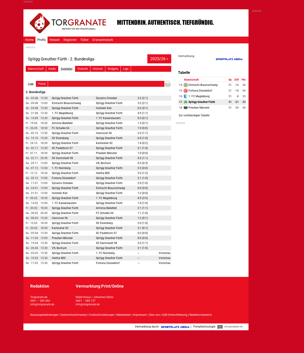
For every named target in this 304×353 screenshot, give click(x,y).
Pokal (41, 83)
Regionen (70, 40)
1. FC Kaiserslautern (108, 118)
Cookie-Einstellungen (101, 314)
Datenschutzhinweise (73, 314)
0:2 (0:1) (143, 108)
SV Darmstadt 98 (62, 158)
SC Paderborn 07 (62, 148)
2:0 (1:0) (143, 183)
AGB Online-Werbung (174, 314)
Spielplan (67, 68)
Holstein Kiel (103, 108)
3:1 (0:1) (143, 228)
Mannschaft (36, 68)
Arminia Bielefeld (62, 123)
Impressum (140, 314)
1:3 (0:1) (143, 123)
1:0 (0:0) (143, 128)
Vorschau (165, 253)
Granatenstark (102, 40)
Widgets (113, 68)
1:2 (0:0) (143, 193)
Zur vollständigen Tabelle (194, 115)
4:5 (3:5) (143, 198)
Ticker (84, 40)
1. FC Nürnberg (61, 168)
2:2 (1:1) (143, 133)
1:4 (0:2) (143, 143)
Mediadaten (124, 314)
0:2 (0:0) (143, 233)
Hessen (54, 40)
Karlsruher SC (104, 143)
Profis (41, 40)
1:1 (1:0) (143, 213)
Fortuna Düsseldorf (63, 178)
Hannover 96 (104, 133)
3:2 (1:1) (143, 243)
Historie (98, 68)
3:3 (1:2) (143, 173)
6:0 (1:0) (143, 138)
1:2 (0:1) (143, 218)
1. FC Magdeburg (62, 113)
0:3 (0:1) (143, 118)
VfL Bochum (103, 163)
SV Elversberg (60, 138)
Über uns (154, 314)
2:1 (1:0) (143, 148)
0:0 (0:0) (143, 188)
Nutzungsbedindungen (44, 314)
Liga (125, 68)
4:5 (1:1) (143, 113)
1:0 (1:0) (143, 203)
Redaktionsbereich (200, 314)
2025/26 (159, 58)
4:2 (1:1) (143, 158)
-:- (139, 253)
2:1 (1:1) (143, 208)
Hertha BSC (103, 173)
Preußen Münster (106, 153)
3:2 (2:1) (143, 98)
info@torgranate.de (42, 304)
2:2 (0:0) (143, 168)
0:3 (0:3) (143, 163)
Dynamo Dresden (106, 98)
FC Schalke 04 (60, 128)
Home (29, 40)
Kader (52, 68)
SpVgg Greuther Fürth (65, 98)
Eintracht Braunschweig (66, 103)
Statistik (82, 68)
